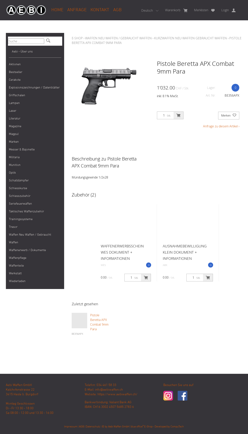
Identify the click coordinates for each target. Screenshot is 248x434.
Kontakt (99, 10)
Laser (12, 111)
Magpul (14, 134)
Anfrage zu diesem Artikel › (221, 126)
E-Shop (77, 38)
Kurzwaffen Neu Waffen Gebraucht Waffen (190, 38)
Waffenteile (16, 266)
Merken (228, 115)
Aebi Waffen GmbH (118, 426)
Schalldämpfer (19, 181)
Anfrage (77, 10)
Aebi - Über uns (22, 52)
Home (57, 10)
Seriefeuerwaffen (20, 204)
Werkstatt (15, 273)
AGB (117, 10)
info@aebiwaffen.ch (109, 390)
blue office (137, 426)
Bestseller (15, 72)
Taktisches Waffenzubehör (26, 212)
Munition (15, 165)
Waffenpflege (17, 258)
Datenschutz (93, 426)
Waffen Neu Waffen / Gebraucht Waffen (30, 238)
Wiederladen (17, 281)
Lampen (14, 103)
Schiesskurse (18, 188)
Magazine (15, 126)
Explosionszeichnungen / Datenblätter (34, 88)
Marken (14, 142)
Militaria (14, 157)
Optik (12, 173)
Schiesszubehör (19, 196)
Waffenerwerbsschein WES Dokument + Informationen (122, 252)
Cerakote (15, 80)
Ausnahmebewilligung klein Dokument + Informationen (185, 252)
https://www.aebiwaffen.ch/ (117, 394)
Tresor (13, 227)
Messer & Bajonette (22, 150)
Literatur (14, 119)
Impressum (70, 426)
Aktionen (15, 64)
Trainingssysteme (21, 219)
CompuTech (177, 426)
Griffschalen (17, 95)
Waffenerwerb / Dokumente (27, 250)
